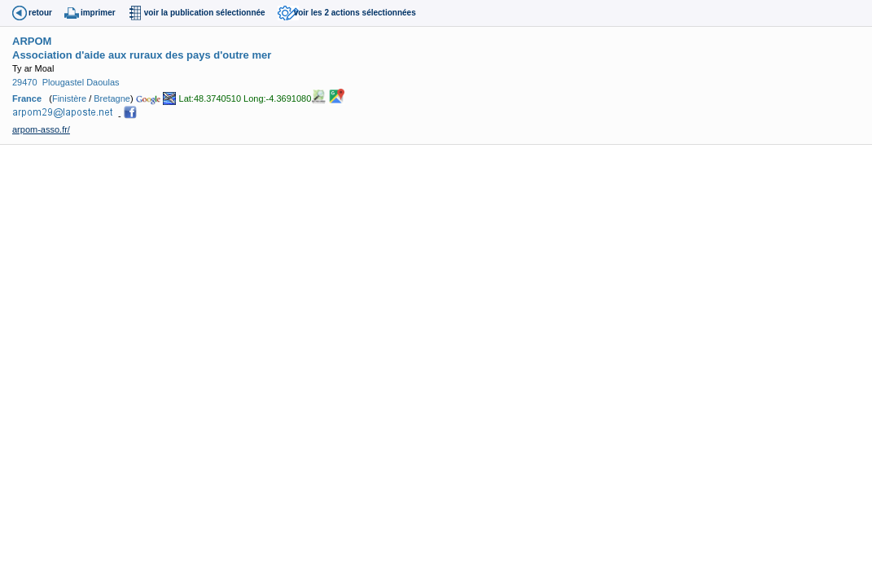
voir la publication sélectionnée (204, 12)
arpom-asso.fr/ (41, 129)
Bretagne (112, 98)
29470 (24, 82)
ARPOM (31, 41)
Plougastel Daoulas (81, 82)
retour (40, 12)
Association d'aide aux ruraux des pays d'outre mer (141, 55)
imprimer (98, 12)
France (27, 98)
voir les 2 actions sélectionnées (355, 12)
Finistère (69, 98)
